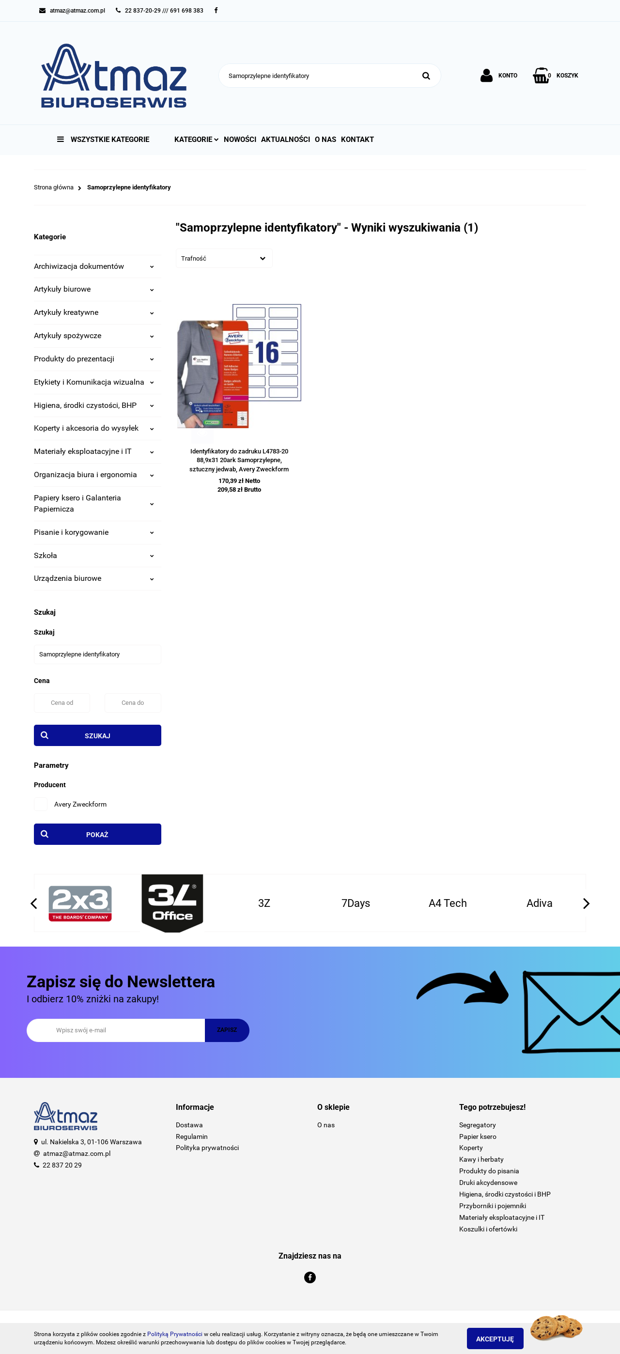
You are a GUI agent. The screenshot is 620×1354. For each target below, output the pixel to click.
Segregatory (477, 1125)
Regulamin (192, 1136)
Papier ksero (477, 1136)
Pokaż (97, 835)
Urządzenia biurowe (94, 578)
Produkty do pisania (489, 1171)
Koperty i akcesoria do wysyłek (94, 428)
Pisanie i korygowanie (94, 532)
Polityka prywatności (207, 1148)
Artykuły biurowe (94, 289)
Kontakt (357, 139)
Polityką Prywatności (174, 1334)
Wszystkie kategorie (103, 139)
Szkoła (94, 555)
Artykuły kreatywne (94, 312)
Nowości (240, 139)
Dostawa (189, 1125)
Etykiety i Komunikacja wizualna (94, 382)
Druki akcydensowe (488, 1182)
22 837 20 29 (62, 1165)
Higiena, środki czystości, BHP (94, 405)
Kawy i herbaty (481, 1159)
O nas (325, 139)
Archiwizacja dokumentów (94, 266)
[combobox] (224, 258)
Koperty (471, 1148)
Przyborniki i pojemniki (492, 1206)
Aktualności (285, 139)
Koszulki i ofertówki (488, 1229)
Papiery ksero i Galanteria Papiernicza (94, 503)
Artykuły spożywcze (94, 335)
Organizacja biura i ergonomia (94, 474)
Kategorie (196, 139)
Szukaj (97, 736)
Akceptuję (501, 1339)
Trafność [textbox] (193, 258)
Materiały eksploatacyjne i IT (94, 451)
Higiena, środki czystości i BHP (505, 1194)
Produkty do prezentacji (94, 358)
